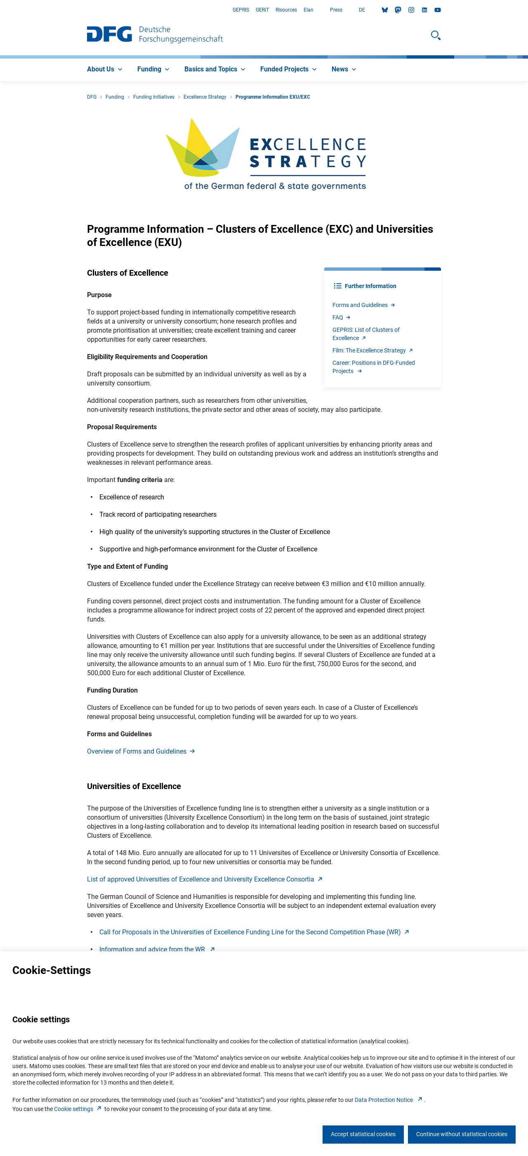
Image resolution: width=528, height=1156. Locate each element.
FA (341, 317)
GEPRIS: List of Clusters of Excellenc (366, 333)
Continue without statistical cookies (461, 1134)
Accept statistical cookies (363, 1134)
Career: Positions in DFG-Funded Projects (373, 366)
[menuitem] (105, 70)
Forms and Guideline (364, 305)
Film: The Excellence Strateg (373, 350)
